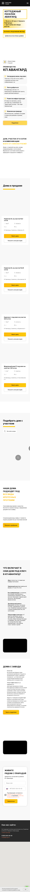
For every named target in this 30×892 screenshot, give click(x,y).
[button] (14, 31)
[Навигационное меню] (27, 3)
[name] (15, 783)
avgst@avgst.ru (6, 837)
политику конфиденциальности (15, 796)
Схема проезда (6, 832)
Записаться (11, 801)
